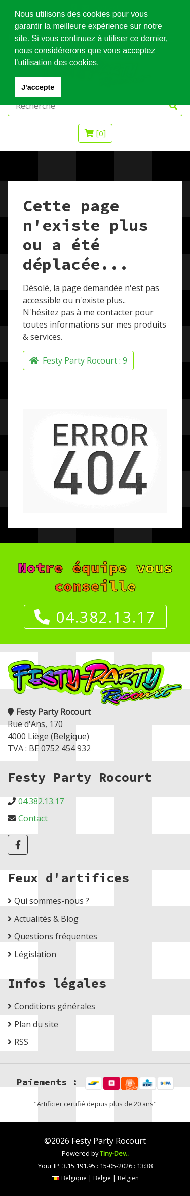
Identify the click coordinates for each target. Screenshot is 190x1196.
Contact (33, 818)
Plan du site (36, 1024)
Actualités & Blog (46, 918)
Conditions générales (54, 1006)
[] (95, 133)
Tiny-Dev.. (114, 1153)
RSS (21, 1041)
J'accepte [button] (37, 87)
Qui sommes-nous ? (51, 901)
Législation (35, 954)
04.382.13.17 (95, 616)
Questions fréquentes (55, 936)
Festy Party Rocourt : (78, 360)
